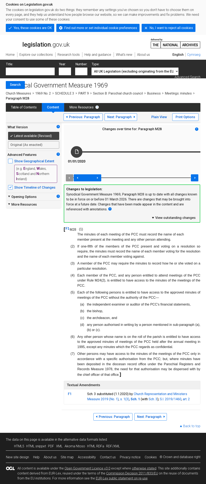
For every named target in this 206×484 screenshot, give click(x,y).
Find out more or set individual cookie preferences (100, 28)
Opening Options (22, 197)
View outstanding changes (173, 218)
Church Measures (18, 93)
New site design (17, 457)
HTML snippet (36, 446)
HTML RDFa (95, 446)
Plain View (159, 117)
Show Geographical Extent (34, 161)
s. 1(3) (124, 399)
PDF (51, 446)
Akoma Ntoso (75, 446)
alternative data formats (80, 440)
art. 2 (186, 399)
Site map (67, 457)
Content (53, 107)
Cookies (151, 457)
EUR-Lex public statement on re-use (122, 478)
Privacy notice (130, 457)
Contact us (108, 457)
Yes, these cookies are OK (33, 28)
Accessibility (87, 457)
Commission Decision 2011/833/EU (132, 473)
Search (15, 85)
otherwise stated (144, 468)
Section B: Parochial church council (118, 93)
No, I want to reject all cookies (171, 28)
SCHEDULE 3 (64, 93)
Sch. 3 (153, 399)
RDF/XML (113, 446)
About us (50, 457)
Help (36, 457)
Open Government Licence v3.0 (87, 468)
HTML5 (19, 446)
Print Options (185, 117)
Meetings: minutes (178, 93)
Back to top (191, 426)
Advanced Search (187, 77)
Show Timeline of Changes (34, 187)
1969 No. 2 (43, 93)
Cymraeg (193, 55)
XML (59, 446)
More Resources (81, 107)
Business (154, 93)
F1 (68, 228)
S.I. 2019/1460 (170, 399)
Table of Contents (24, 107)
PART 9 (83, 93)
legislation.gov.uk (38, 43)
